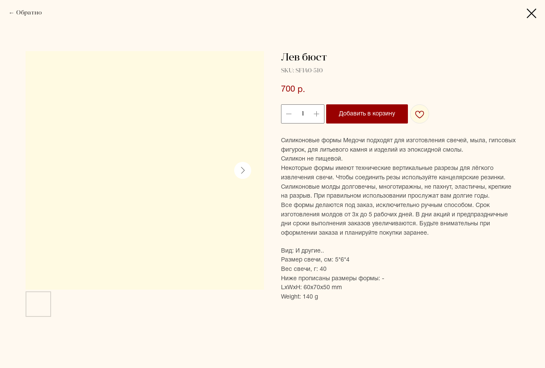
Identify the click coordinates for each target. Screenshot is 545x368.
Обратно (29, 13)
